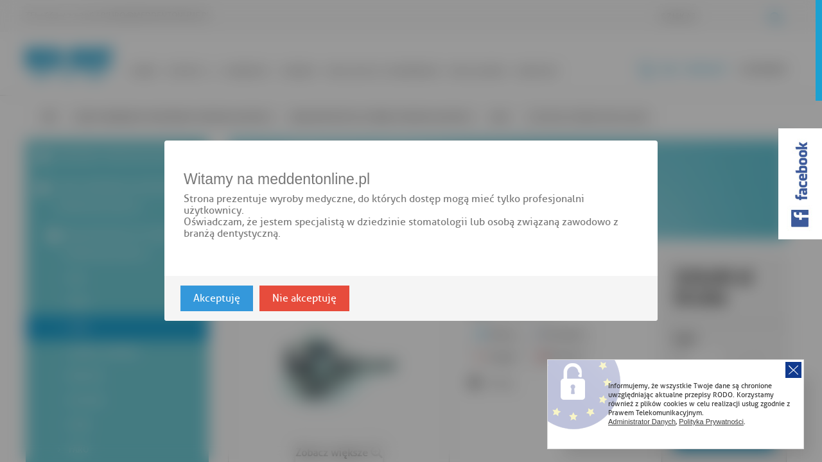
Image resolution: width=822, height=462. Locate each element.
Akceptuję (216, 299)
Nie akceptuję (304, 299)
